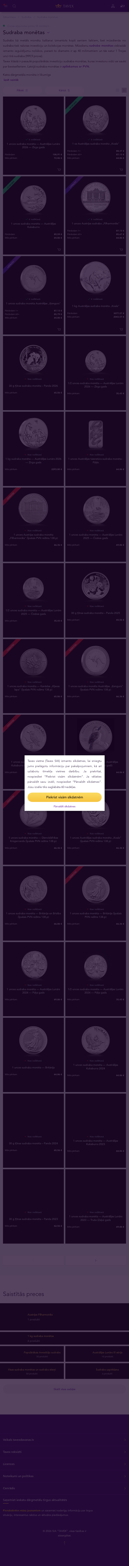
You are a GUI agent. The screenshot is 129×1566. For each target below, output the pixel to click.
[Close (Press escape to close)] (121, 6)
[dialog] (65, 783)
